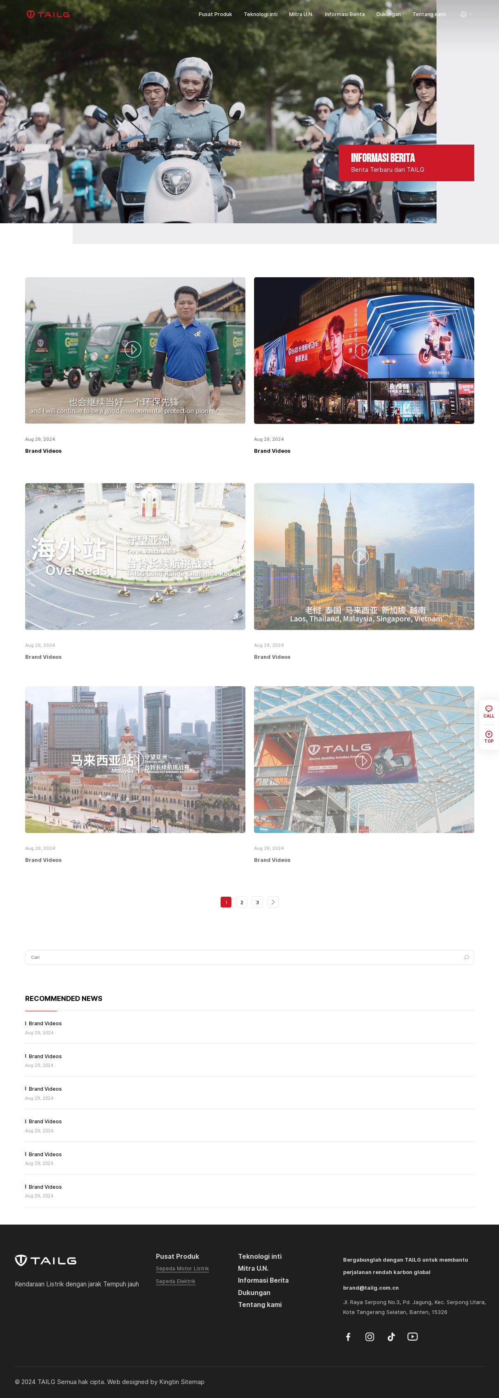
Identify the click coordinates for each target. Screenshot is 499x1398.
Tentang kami (429, 14)
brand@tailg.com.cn (371, 1288)
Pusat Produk (215, 14)
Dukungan (389, 14)
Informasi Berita (345, 14)
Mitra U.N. (301, 14)
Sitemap (193, 1382)
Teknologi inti (261, 14)
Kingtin (169, 1382)
